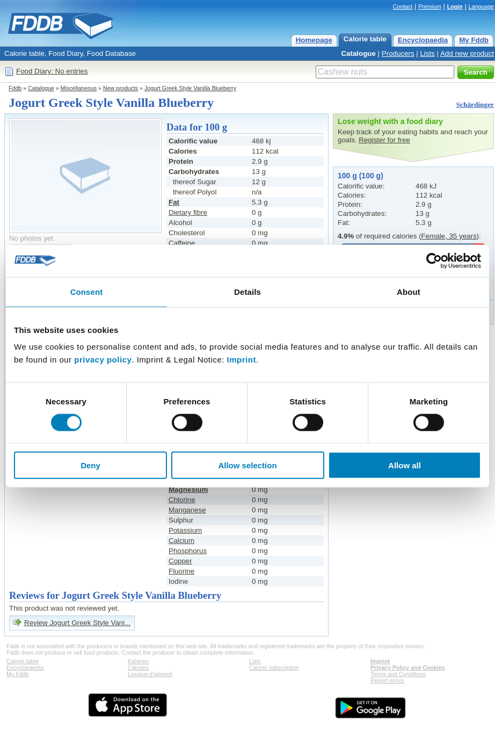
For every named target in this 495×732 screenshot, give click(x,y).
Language (481, 6)
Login (455, 6)
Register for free (384, 140)
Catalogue (358, 53)
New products (120, 88)
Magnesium (188, 489)
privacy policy (103, 359)
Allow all (404, 465)
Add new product (467, 53)
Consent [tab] (86, 291)
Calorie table (365, 39)
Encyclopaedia (423, 40)
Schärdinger (475, 104)
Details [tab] (247, 291)
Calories (138, 667)
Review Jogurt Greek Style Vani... (77, 623)
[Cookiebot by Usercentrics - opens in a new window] (434, 260)
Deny (90, 465)
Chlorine (182, 500)
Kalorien (138, 661)
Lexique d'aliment (150, 674)
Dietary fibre (188, 212)
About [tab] (408, 291)
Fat (174, 202)
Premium (429, 6)
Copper (180, 561)
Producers (398, 53)
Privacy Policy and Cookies (407, 667)
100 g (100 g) (360, 175)
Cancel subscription (274, 667)
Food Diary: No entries (52, 71)
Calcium (181, 541)
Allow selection (247, 465)
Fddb (15, 88)
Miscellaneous (79, 88)
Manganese (187, 510)
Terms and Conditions (398, 674)
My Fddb (474, 40)
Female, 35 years (449, 236)
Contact (403, 6)
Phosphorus (188, 551)
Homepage (314, 40)
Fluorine (181, 571)
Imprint (241, 359)
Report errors (387, 680)
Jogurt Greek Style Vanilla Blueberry (190, 88)
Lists (427, 53)
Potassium (185, 530)
